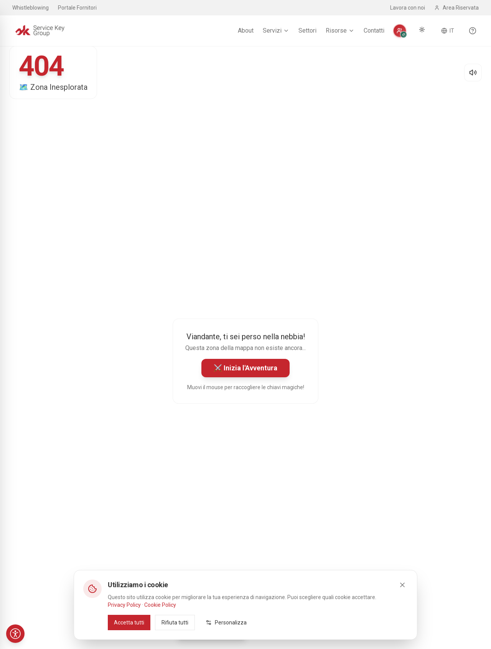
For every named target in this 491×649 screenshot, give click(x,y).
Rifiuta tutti (174, 622)
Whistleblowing (30, 8)
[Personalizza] (400, 31)
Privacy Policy (124, 604)
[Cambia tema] (422, 29)
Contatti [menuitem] (374, 30)
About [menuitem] (246, 30)
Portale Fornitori (77, 8)
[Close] (402, 584)
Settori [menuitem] (307, 30)
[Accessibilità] (15, 633)
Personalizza (226, 622)
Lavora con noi (407, 8)
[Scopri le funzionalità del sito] (472, 31)
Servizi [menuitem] (276, 30)
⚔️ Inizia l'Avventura (245, 368)
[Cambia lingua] (447, 31)
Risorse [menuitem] (340, 30)
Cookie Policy (160, 604)
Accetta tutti (129, 622)
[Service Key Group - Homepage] (40, 30)
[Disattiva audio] (473, 72)
